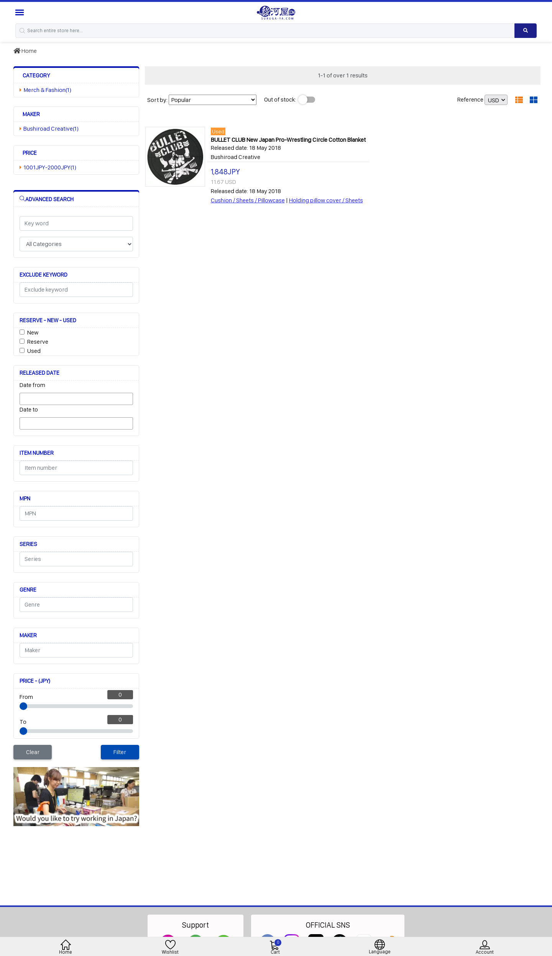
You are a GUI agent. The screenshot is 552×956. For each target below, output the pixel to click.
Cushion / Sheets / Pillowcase (248, 200)
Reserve (37, 341)
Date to (29, 409)
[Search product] (525, 30)
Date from (32, 385)
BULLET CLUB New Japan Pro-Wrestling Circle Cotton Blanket (288, 139)
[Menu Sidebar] (20, 12)
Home (25, 50)
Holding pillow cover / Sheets (326, 200)
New (32, 332)
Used (34, 350)
